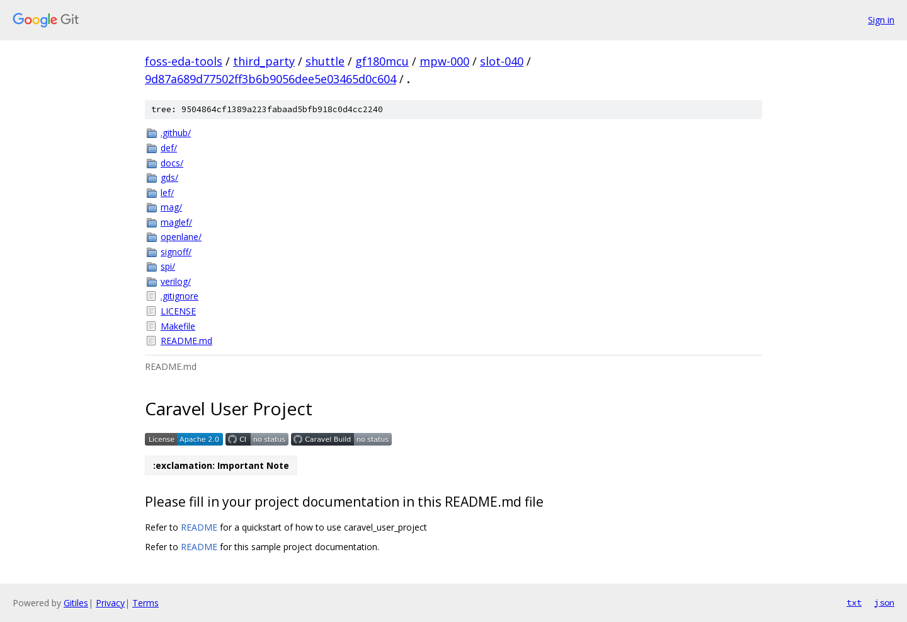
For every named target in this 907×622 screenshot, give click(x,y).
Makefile (178, 326)
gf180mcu (382, 61)
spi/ (168, 266)
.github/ (176, 133)
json (884, 602)
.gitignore (179, 296)
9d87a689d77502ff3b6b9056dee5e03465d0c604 (270, 78)
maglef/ (176, 222)
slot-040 (501, 61)
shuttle (325, 61)
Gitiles (76, 603)
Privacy (110, 603)
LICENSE (178, 311)
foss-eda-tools (183, 61)
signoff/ (176, 252)
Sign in (881, 20)
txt (854, 602)
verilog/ (176, 281)
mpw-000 (444, 61)
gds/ (169, 177)
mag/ (171, 207)
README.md (186, 341)
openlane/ (181, 237)
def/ (169, 148)
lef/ (167, 193)
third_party (264, 61)
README (199, 527)
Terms (145, 603)
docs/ (172, 163)
